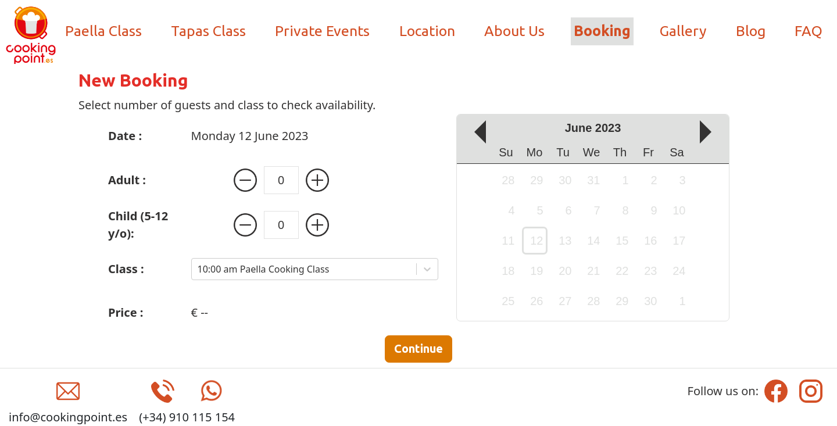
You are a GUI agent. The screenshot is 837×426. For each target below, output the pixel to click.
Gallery (683, 31)
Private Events (322, 31)
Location (427, 31)
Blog (751, 31)
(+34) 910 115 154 (187, 417)
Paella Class (103, 31)
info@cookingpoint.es (68, 417)
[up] (711, 132)
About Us (514, 31)
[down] (474, 132)
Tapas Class (208, 31)
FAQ (808, 31)
